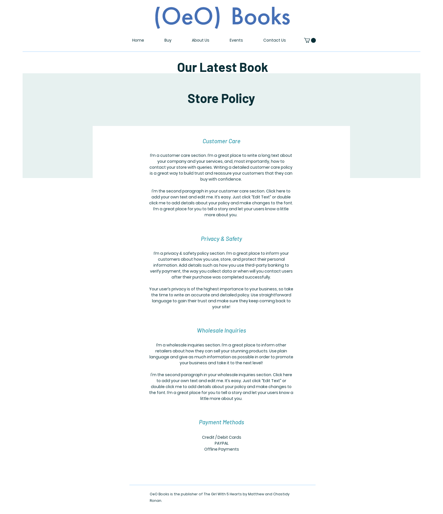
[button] (310, 40)
